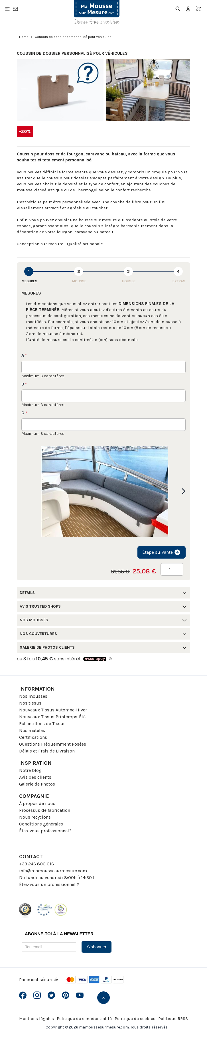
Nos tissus (30, 703)
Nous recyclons (35, 817)
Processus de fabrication (44, 810)
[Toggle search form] (178, 9)
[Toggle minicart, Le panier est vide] (198, 9)
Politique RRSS (173, 1018)
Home (24, 37)
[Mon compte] (188, 9)
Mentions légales (36, 1018)
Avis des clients (35, 777)
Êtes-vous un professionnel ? (49, 884)
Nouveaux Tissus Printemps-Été (52, 716)
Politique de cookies (135, 1018)
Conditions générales (41, 824)
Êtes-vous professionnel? (45, 830)
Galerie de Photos (37, 784)
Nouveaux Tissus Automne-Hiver (53, 710)
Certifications (33, 737)
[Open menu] (7, 9)
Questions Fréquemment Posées (52, 744)
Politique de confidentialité (84, 1018)
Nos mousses (33, 696)
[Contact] (15, 9)
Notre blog (30, 770)
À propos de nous (37, 803)
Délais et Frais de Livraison (47, 751)
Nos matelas (32, 730)
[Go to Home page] (96, 12)
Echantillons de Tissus (42, 723)
